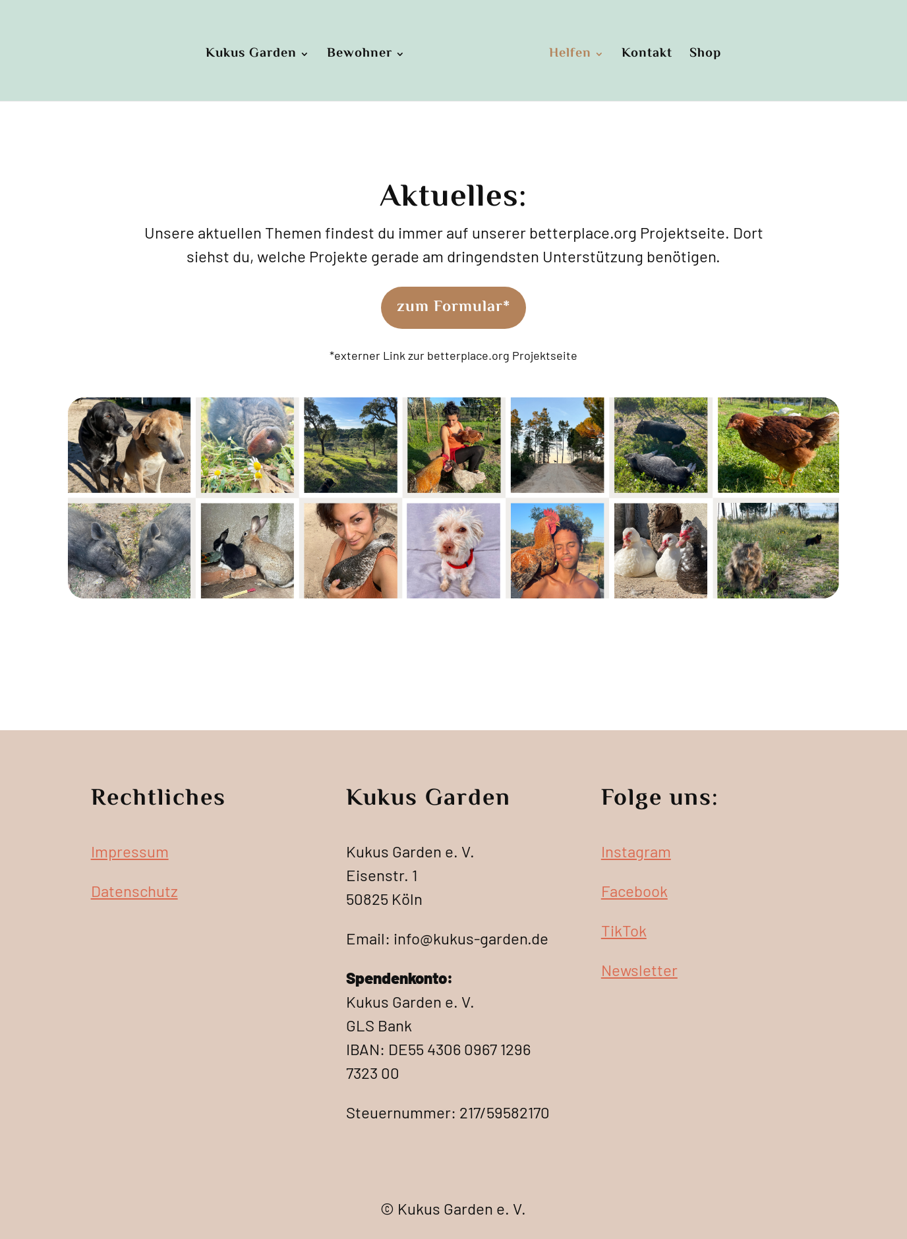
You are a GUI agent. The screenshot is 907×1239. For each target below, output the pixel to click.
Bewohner (359, 55)
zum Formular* (453, 307)
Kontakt (647, 55)
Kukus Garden (251, 55)
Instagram (636, 851)
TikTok (624, 930)
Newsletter (639, 969)
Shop (705, 55)
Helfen (570, 55)
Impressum (130, 851)
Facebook (634, 890)
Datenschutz (134, 890)
